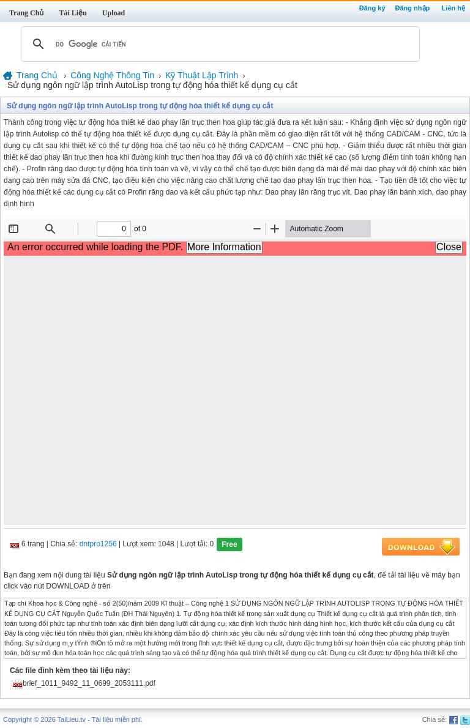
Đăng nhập (412, 8)
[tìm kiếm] (218, 44)
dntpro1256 (98, 544)
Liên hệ (453, 8)
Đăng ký (372, 8)
